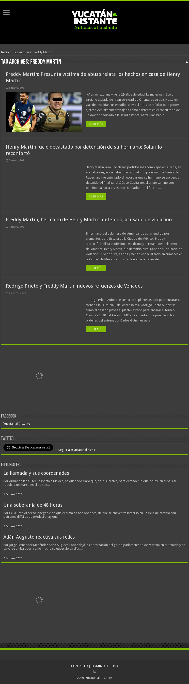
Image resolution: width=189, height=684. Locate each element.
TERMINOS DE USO (104, 666)
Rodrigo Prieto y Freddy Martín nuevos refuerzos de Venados (74, 286)
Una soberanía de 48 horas (33, 505)
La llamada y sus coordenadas (36, 473)
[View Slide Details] (39, 376)
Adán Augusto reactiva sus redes (39, 537)
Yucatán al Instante (16, 423)
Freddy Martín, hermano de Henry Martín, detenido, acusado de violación (89, 220)
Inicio (5, 52)
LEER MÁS (96, 124)
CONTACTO (79, 666)
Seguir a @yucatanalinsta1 (76, 450)
